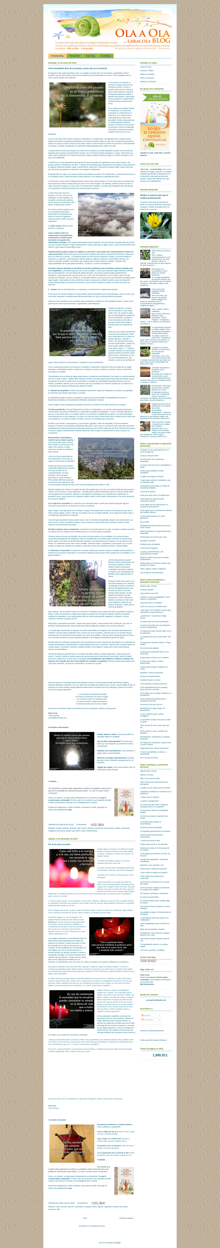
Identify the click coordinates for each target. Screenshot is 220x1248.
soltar (83, 831)
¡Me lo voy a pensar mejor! (150, 778)
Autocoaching (109, 828)
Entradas (146, 1016)
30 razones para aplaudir (149, 648)
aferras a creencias (94, 264)
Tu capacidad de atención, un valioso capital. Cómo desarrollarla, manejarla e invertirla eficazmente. (161, 330)
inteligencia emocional (56, 831)
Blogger (118, 1243)
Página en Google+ (147, 74)
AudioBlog (106, 56)
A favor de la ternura (147, 492)
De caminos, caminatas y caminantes (154, 893)
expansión (108, 1207)
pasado (68, 831)
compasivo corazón (91, 369)
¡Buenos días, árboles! (148, 586)
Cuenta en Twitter (146, 71)
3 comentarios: (81, 825)
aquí (70, 810)
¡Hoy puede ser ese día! (149, 593)
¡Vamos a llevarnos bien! (149, 456)
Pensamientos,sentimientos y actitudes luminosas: (115, 1124)
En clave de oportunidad (149, 897)
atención (91, 828)
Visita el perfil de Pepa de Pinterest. (153, 1040)
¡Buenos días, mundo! (148, 771)
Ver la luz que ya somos (59, 844)
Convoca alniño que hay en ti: (108, 1132)
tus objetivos (80, 252)
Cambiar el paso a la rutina (150, 680)
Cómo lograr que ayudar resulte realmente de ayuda (152, 500)
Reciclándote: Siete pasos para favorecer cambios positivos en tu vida (161, 388)
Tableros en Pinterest (148, 82)
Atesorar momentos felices (150, 676)
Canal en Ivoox (145, 67)
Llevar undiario (54, 233)
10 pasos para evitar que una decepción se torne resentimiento (155, 626)
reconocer (52, 1209)
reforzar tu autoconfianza (57, 649)
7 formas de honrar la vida (150, 841)
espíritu (100, 1207)
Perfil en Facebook (147, 78)
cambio (117, 828)
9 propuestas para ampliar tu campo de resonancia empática (154, 487)
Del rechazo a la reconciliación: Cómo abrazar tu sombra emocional (159, 272)
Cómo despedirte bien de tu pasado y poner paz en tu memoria (77, 68)
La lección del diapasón (149, 548)
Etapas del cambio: (105, 767)
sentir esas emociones (67, 304)
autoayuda (99, 828)
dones (94, 1207)
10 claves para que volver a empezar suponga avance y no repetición (154, 806)
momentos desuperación (71, 642)
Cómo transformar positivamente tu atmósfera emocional (153, 700)
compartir (87, 1207)
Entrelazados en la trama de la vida (153, 537)
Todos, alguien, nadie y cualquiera (153, 569)
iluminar (116, 1207)
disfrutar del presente (116, 97)
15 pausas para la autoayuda (151, 827)
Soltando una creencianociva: (109, 751)
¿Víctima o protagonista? (149, 801)
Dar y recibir (144, 522)
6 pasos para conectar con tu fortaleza (154, 658)
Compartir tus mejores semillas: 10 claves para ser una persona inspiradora (161, 351)
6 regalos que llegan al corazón (152, 477)
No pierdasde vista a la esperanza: (109, 1146)
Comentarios (147, 1020)
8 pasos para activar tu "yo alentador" (154, 844)
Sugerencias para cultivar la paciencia (154, 748)
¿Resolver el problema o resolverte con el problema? (161, 370)
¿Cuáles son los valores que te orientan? (155, 788)
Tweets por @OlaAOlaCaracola (152, 1031)
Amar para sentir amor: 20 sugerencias (154, 495)
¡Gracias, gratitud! (146, 590)
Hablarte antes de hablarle (150, 544)
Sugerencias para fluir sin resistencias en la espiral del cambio (161, 406)
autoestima (79, 1207)
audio (75, 659)
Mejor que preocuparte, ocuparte (152, 929)
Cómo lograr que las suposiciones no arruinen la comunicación (154, 506)
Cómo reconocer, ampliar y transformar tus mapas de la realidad (154, 889)
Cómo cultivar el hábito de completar (154, 873)
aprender (73, 828)
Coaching (90, 56)
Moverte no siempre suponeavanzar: (112, 758)
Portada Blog (57, 56)
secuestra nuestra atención (80, 177)
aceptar (59, 828)
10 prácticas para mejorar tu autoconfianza (150, 823)
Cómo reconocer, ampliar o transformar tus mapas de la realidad (161, 424)
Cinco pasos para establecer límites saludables (158, 291)
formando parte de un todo (101, 529)
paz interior (76, 831)
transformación (92, 831)
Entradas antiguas (126, 1218)
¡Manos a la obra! (146, 775)
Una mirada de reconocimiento (151, 573)
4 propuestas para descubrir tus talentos (155, 831)
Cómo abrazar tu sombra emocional (153, 684)
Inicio (85, 1218)
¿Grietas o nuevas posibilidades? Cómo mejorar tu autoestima (155, 598)
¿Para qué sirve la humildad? (151, 603)
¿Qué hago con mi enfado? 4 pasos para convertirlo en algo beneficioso (155, 611)
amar (58, 1207)
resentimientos (82, 167)
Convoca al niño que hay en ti (151, 705)
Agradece (93, 423)
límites (88, 259)
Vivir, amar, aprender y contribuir (152, 950)
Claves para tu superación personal (153, 869)
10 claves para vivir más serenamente (154, 622)
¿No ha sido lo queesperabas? (109, 741)
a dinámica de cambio (62, 205)
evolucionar (125, 828)
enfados (104, 280)
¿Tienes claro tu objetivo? (149, 797)
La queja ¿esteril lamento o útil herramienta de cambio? (151, 553)
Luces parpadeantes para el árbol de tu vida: (113, 1153)
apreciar (66, 828)
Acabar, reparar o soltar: (107, 734)
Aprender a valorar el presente (151, 673)
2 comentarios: (82, 1203)
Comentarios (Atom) (97, 1226)
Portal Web (74, 56)
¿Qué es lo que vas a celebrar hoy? (153, 606)
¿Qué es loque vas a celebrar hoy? (109, 1139)
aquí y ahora (82, 828)
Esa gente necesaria (147, 541)
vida (58, 1209)
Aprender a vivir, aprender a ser (152, 865)
